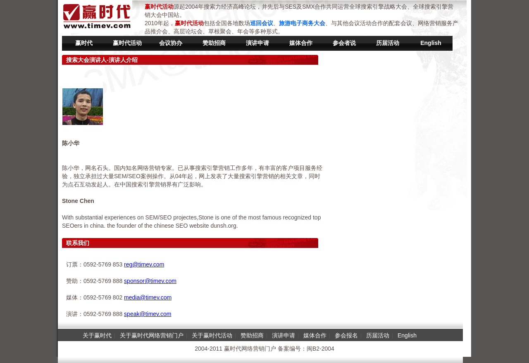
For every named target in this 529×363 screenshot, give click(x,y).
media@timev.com (148, 297)
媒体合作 (300, 43)
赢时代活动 (127, 43)
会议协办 (170, 43)
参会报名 (346, 335)
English (430, 43)
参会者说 (344, 43)
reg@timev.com (144, 264)
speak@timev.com (147, 314)
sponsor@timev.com (150, 281)
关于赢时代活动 (212, 335)
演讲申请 (257, 43)
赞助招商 (214, 43)
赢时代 (84, 43)
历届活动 (387, 43)
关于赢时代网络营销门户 (151, 335)
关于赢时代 (97, 335)
